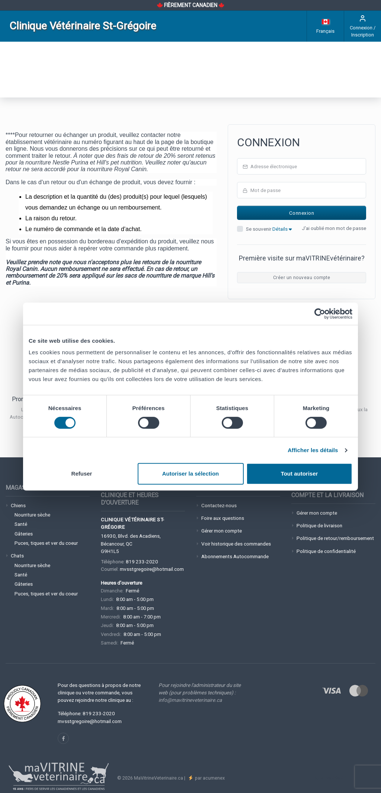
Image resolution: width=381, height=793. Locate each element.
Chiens (18, 505)
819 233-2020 (142, 562)
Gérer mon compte (221, 531)
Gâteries (24, 534)
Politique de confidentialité (326, 551)
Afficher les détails (313, 450)
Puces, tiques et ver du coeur (46, 543)
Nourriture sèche (32, 515)
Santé (21, 524)
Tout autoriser (299, 473)
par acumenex (209, 778)
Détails (282, 229)
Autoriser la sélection (190, 473)
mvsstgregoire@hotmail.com (152, 569)
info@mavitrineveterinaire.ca (190, 700)
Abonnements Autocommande (235, 556)
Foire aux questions (222, 518)
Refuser (81, 473)
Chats (17, 556)
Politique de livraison (319, 525)
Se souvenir (269, 229)
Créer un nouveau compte (301, 277)
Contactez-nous (219, 505)
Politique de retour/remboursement (335, 538)
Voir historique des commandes (236, 544)
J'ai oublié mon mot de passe (334, 228)
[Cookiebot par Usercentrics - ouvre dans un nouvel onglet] (319, 313)
